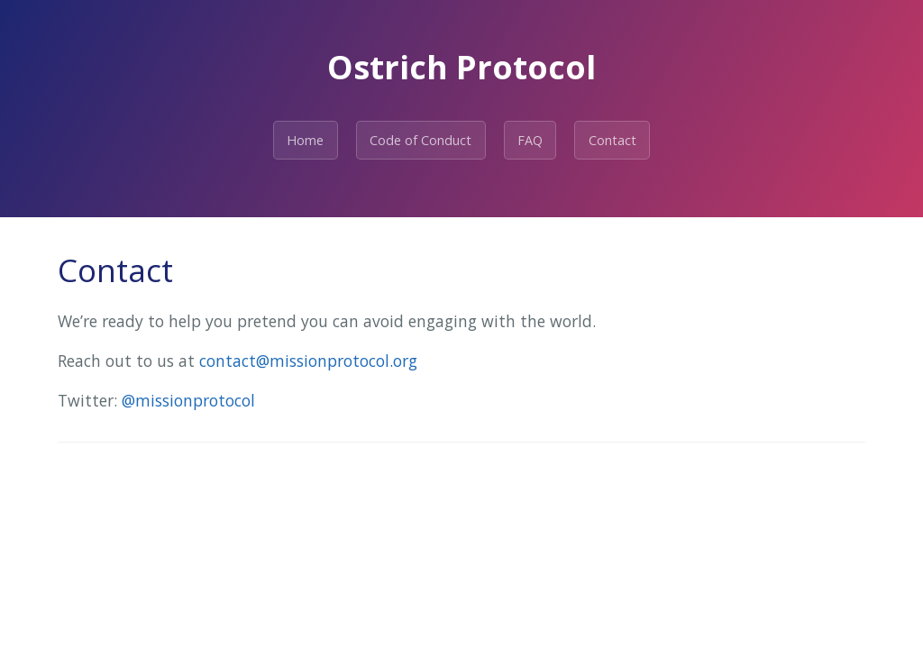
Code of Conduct (420, 140)
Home (305, 140)
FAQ (530, 140)
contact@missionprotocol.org (308, 360)
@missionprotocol (188, 400)
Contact (612, 140)
